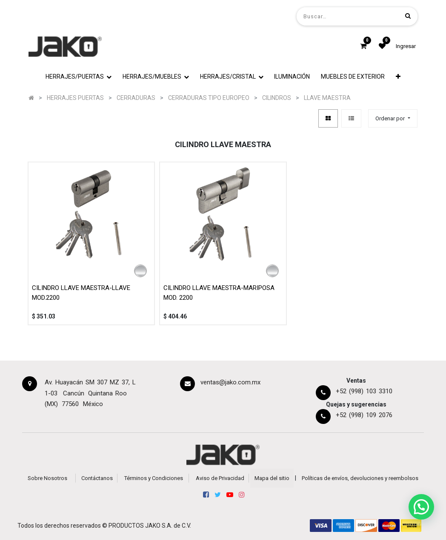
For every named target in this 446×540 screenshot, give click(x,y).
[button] (398, 77)
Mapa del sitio (271, 478)
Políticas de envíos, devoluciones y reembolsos (360, 478)
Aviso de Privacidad (220, 478)
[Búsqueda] (407, 16)
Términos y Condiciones (153, 478)
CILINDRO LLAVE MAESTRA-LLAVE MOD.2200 (81, 292)
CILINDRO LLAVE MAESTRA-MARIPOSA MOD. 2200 (218, 292)
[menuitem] (292, 77)
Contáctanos (97, 478)
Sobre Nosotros (47, 478)
